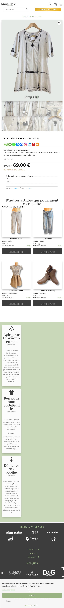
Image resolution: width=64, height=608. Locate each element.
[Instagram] (25, 144)
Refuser (8, 601)
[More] (37, 144)
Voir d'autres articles (32, 16)
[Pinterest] (33, 144)
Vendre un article (48, 9)
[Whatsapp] (14, 144)
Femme (16, 188)
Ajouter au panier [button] (16, 252)
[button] (59, 23)
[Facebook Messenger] (18, 144)
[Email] (10, 144)
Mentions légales (31, 605)
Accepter (32, 595)
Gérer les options (8, 590)
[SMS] (6, 144)
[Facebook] (21, 144)
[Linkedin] (29, 144)
